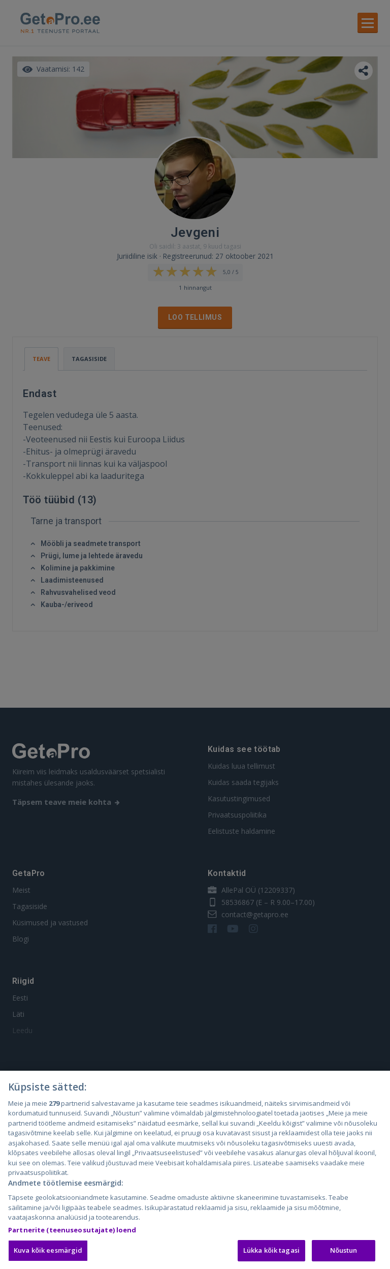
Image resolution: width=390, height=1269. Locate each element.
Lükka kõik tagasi (271, 1251)
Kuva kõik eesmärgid (48, 1251)
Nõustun (344, 1251)
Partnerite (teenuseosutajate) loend (72, 1231)
